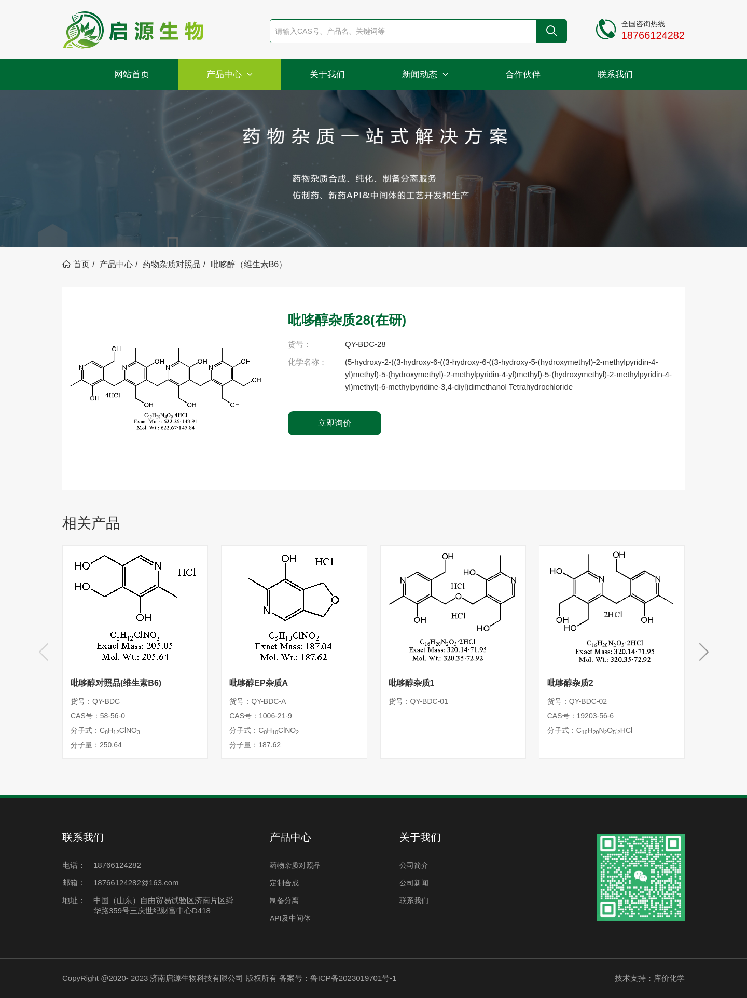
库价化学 (669, 978)
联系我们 (615, 74)
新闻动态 (425, 74)
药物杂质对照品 (172, 264)
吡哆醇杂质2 (570, 682)
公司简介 (413, 865)
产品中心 (229, 74)
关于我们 (327, 74)
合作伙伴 (523, 74)
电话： (74, 865)
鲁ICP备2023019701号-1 (353, 978)
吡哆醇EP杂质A (258, 682)
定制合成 (284, 883)
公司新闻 (413, 883)
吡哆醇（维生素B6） (249, 264)
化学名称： (307, 361)
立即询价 (334, 423)
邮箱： (74, 882)
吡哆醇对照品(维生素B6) (116, 682)
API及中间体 (290, 918)
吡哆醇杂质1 (412, 682)
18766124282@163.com (136, 882)
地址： (74, 900)
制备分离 (284, 900)
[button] (704, 652)
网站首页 (131, 74)
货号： (299, 344)
